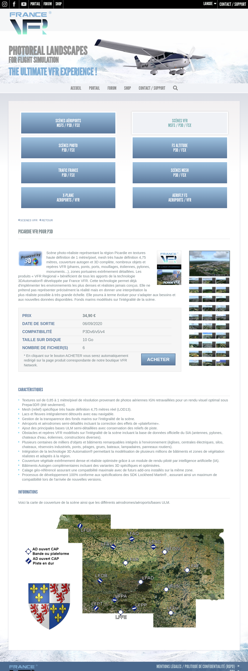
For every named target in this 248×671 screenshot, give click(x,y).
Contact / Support (233, 4)
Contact (229, 628)
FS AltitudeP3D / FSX (203, 124)
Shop (61, 4)
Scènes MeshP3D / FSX (97, 149)
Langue (208, 4)
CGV (232, 623)
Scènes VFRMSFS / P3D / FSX (97, 124)
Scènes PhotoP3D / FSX (150, 124)
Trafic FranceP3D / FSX (45, 149)
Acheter (158, 311)
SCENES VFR (29, 171)
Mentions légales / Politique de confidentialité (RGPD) (195, 618)
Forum (50, 4)
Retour (47, 171)
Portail (36, 4)
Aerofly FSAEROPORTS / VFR (203, 149)
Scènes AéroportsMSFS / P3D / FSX (44, 124)
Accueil (76, 89)
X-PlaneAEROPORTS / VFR (150, 149)
